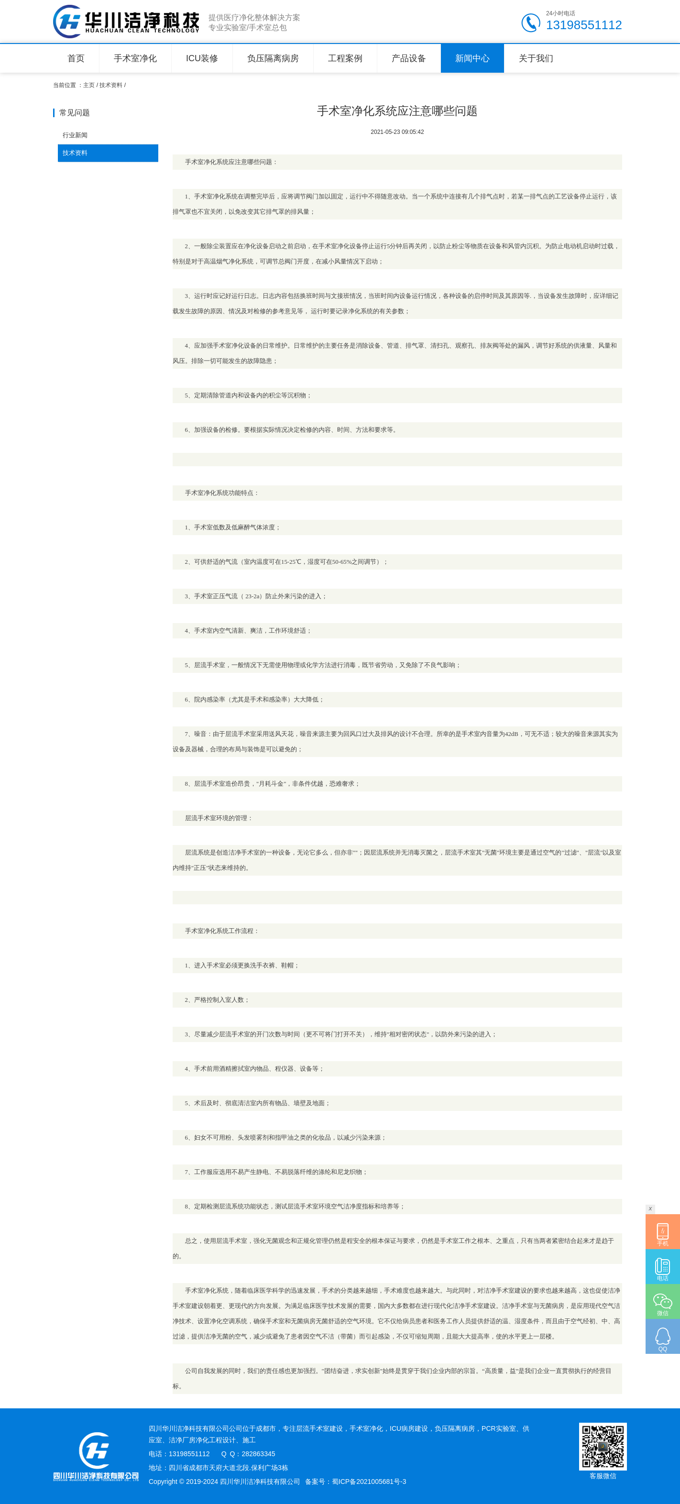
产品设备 (409, 58)
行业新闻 (75, 135)
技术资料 (110, 85)
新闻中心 (472, 58)
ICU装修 (202, 58)
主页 (89, 85)
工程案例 (345, 58)
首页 (76, 58)
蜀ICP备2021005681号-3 (369, 1481)
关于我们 (536, 58)
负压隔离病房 (273, 58)
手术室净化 (135, 58)
